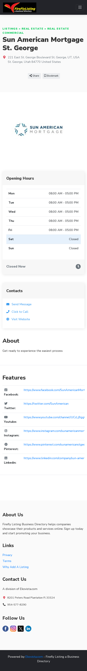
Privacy (7, 555)
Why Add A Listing (15, 567)
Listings (10, 29)
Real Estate (33, 29)
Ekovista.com (34, 657)
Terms (6, 561)
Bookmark (51, 76)
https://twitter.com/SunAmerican (46, 404)
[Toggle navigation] (80, 7)
